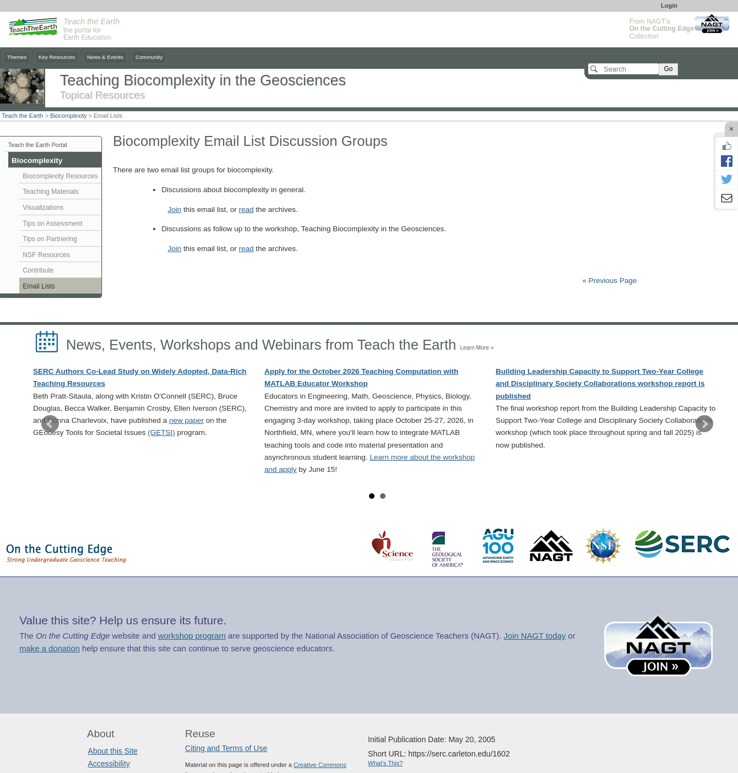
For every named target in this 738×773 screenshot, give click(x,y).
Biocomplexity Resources (60, 176)
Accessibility (109, 763)
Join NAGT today (534, 636)
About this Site (113, 751)
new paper (186, 420)
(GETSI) (161, 432)
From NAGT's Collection (662, 29)
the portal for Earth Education (91, 29)
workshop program (192, 636)
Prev (50, 424)
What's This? (385, 763)
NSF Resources (46, 255)
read (245, 209)
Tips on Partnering (50, 239)
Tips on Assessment (52, 223)
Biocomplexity (68, 115)
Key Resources (57, 57)
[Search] (623, 68)
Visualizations (43, 207)
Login (669, 5)
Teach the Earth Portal (37, 144)
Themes (16, 57)
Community (148, 57)
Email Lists (39, 286)
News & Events (105, 57)
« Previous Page (609, 280)
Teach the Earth (23, 115)
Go (668, 69)
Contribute (38, 270)
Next (704, 424)
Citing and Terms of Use (226, 748)
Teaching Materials (50, 191)
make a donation (49, 648)
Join (174, 209)
